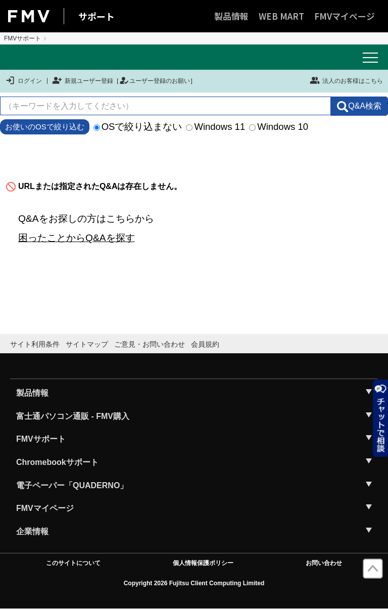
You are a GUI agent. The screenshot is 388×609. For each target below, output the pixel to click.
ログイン (23, 80)
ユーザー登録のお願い (154, 80)
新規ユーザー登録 (82, 80)
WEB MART (281, 16)
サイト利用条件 (35, 344)
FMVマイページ (344, 16)
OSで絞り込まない (137, 126)
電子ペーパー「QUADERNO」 (72, 485)
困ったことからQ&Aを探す (76, 237)
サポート (96, 16)
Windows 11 (215, 126)
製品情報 (231, 16)
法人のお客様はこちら (346, 80)
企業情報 (32, 531)
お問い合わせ (324, 563)
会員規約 (205, 344)
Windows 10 (278, 126)
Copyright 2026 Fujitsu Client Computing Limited (194, 583)
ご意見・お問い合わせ (149, 344)
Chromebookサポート (57, 462)
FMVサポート (22, 38)
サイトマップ (87, 344)
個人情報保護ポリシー (203, 563)
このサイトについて (73, 563)
